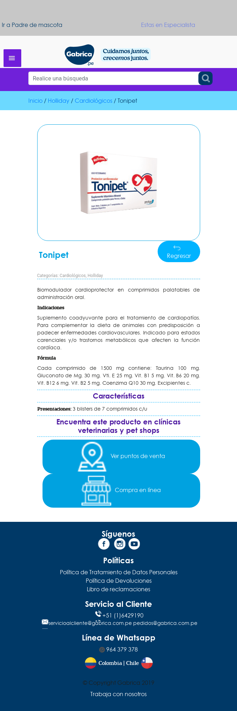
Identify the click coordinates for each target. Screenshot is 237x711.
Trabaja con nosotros (118, 694)
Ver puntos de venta (121, 457)
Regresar (179, 252)
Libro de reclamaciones (118, 589)
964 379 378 (118, 649)
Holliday (58, 101)
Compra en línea (121, 491)
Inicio (35, 101)
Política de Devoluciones (119, 581)
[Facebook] (104, 545)
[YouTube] (133, 545)
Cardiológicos (93, 101)
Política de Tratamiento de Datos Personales (118, 572)
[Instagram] (118, 545)
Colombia (110, 663)
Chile (132, 663)
